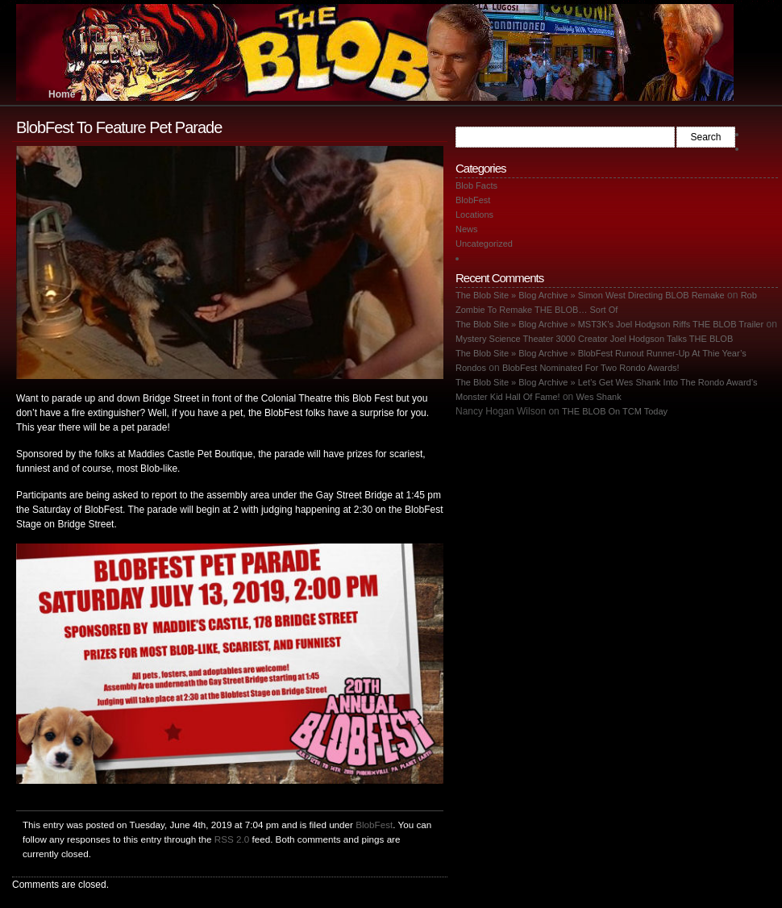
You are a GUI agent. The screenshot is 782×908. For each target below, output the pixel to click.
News (466, 229)
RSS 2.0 (231, 839)
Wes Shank (599, 397)
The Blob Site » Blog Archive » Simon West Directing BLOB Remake (590, 295)
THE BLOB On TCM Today (615, 411)
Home (61, 94)
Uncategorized (484, 243)
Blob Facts (476, 185)
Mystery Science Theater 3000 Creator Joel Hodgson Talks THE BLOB (594, 339)
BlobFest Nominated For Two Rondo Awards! (591, 368)
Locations (474, 214)
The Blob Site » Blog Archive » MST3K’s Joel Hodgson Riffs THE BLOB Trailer (609, 324)
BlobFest (374, 824)
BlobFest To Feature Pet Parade (119, 127)
